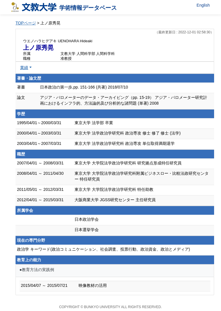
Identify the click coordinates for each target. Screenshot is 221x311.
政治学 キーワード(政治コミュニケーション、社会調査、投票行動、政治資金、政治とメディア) (103, 249)
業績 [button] (24, 67)
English (203, 5)
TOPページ (26, 23)
